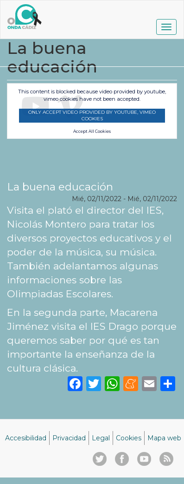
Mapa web (164, 438)
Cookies (128, 438)
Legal (101, 438)
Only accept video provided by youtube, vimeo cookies (92, 115)
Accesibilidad (25, 438)
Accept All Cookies (92, 131)
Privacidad (69, 438)
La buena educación (60, 186)
